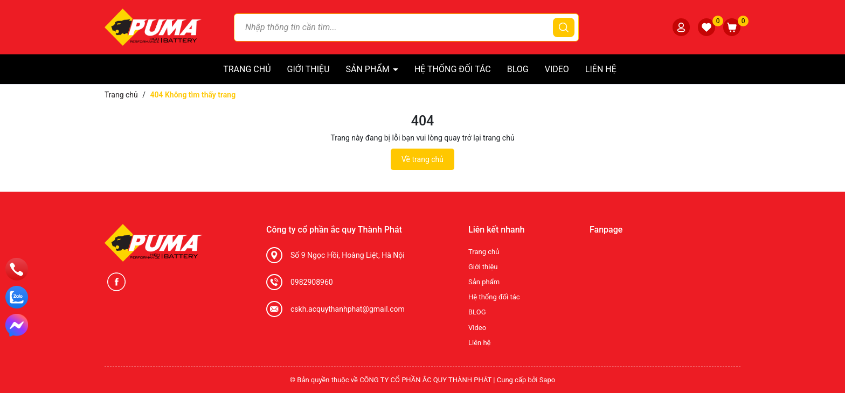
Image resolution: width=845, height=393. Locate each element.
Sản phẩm (369, 69)
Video (557, 69)
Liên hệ (601, 69)
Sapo (547, 380)
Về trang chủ (422, 159)
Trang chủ (247, 69)
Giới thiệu (308, 69)
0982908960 (311, 282)
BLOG (518, 69)
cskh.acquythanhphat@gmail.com (347, 309)
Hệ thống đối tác (452, 69)
